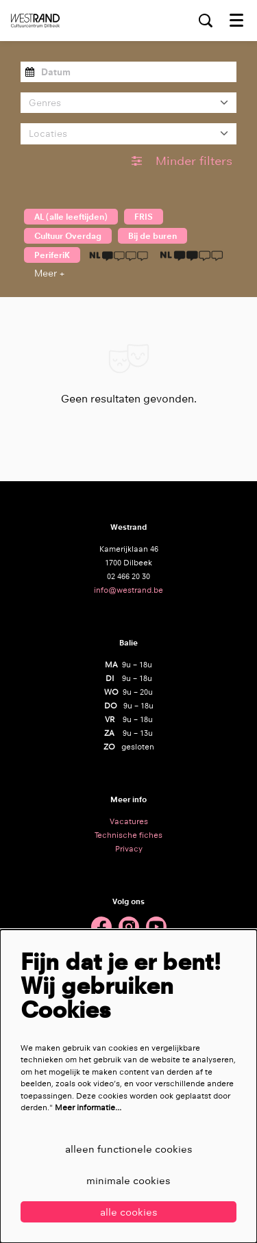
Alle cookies (129, 1212)
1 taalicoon (118, 255)
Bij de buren (152, 236)
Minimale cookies (128, 1180)
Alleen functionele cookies (129, 1149)
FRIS (143, 217)
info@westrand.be (128, 590)
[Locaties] (128, 133)
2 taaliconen (191, 255)
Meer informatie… (88, 1107)
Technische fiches (128, 835)
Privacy (129, 849)
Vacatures (129, 821)
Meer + (49, 273)
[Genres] (128, 102)
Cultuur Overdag (67, 236)
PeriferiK (52, 255)
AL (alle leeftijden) (71, 217)
